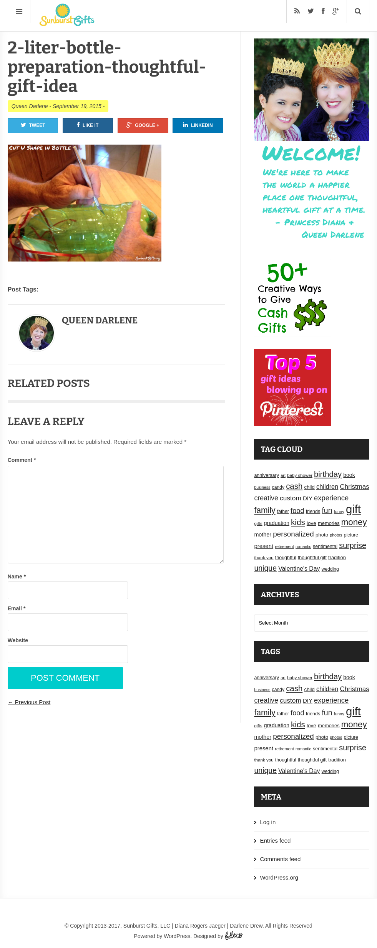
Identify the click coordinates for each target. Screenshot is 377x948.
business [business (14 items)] (262, 487)
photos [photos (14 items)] (336, 535)
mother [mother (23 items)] (262, 534)
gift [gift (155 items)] (353, 509)
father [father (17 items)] (283, 511)
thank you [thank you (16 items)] (263, 557)
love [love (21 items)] (311, 523)
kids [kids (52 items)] (298, 522)
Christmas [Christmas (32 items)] (354, 486)
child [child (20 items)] (309, 487)
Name (17, 576)
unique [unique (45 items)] (265, 568)
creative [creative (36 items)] (266, 498)
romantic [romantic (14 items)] (303, 546)
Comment (22, 460)
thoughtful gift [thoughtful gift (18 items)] (312, 557)
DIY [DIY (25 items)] (307, 498)
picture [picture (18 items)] (351, 535)
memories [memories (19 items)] (329, 523)
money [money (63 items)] (354, 522)
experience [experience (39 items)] (331, 498)
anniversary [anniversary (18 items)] (266, 475)
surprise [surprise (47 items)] (352, 545)
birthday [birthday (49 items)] (328, 474)
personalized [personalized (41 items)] (293, 534)
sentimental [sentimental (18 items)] (325, 546)
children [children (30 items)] (327, 486)
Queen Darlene (30, 106)
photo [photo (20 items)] (322, 535)
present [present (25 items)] (263, 546)
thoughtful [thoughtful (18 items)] (285, 557)
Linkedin (198, 125)
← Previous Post (29, 702)
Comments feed (280, 859)
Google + (142, 125)
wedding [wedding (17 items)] (330, 569)
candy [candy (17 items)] (278, 487)
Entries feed (275, 840)
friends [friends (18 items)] (313, 511)
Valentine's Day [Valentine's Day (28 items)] (299, 568)
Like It (87, 125)
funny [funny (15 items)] (339, 511)
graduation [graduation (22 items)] (276, 523)
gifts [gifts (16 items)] (258, 523)
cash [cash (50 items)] (294, 485)
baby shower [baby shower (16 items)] (299, 475)
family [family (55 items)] (264, 510)
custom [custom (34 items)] (290, 498)
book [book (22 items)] (349, 475)
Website (18, 640)
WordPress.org (279, 877)
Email (17, 608)
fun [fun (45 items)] (327, 510)
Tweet (33, 125)
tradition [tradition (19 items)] (337, 557)
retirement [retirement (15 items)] (284, 546)
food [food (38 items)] (297, 510)
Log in (268, 822)
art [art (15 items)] (283, 475)
